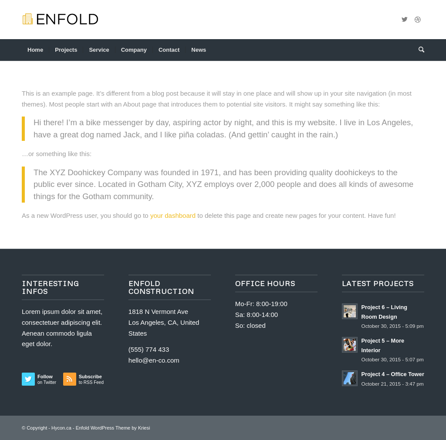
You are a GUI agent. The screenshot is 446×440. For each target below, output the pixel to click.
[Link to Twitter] (404, 19)
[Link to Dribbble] (417, 19)
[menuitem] (35, 50)
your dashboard (173, 215)
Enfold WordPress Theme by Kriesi (113, 427)
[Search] (418, 50)
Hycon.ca (61, 427)
